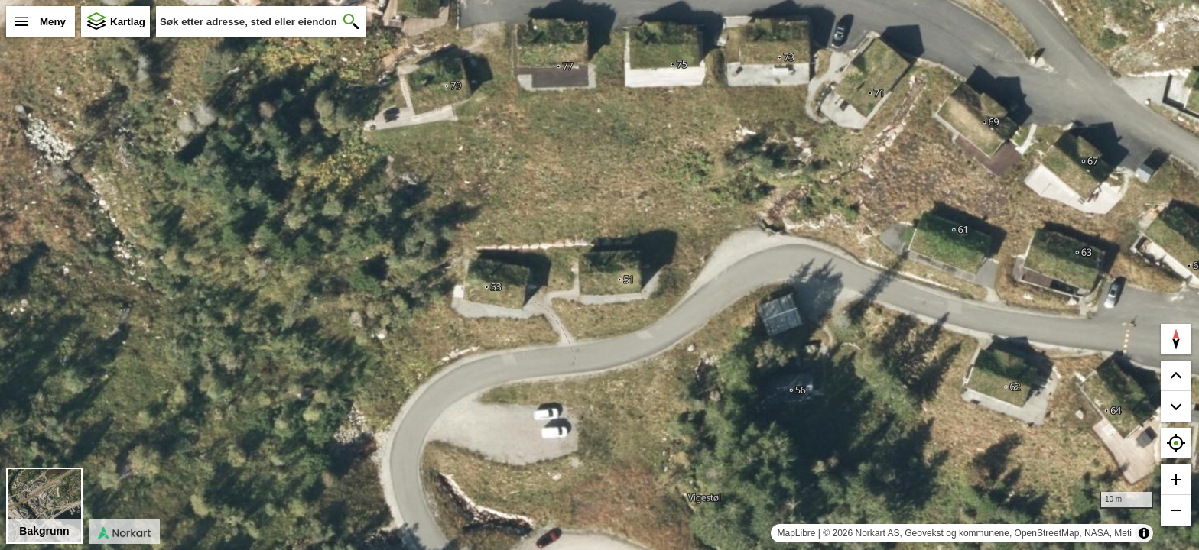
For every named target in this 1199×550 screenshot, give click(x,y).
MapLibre (796, 533)
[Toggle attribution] (1144, 533)
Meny (53, 22)
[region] (599, 275)
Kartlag (127, 22)
